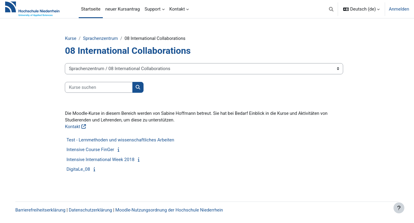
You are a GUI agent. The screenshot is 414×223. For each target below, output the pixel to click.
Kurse (75, 38)
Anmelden (399, 9)
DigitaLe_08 (83, 170)
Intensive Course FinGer (95, 150)
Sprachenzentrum (105, 38)
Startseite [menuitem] (91, 9)
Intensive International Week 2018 (105, 160)
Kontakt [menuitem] (177, 9)
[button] (331, 9)
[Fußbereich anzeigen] (398, 207)
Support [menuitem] (153, 9)
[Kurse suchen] (103, 87)
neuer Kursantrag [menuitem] (122, 9)
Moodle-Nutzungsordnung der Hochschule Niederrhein (177, 210)
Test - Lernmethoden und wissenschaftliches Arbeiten (125, 140)
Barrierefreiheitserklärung (46, 210)
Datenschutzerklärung (98, 210)
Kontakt (77, 127)
